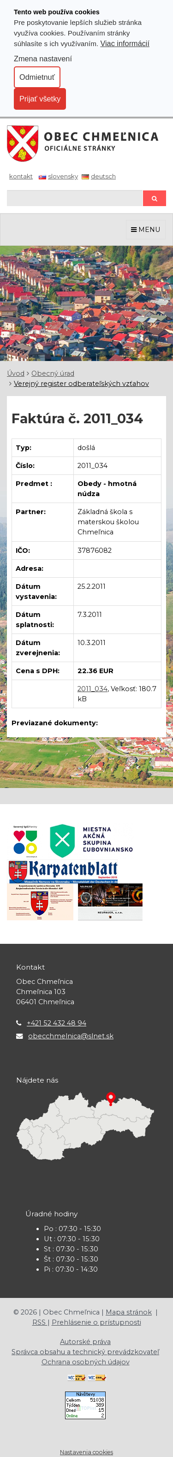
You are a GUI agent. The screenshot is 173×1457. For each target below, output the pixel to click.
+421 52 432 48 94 (56, 1023)
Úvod (15, 373)
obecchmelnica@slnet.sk (70, 1036)
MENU (146, 229)
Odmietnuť (37, 77)
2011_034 (92, 689)
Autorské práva (85, 1342)
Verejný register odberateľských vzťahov (81, 383)
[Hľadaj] (75, 198)
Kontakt (21, 176)
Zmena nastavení (43, 58)
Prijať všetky (39, 99)
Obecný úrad (52, 373)
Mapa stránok (129, 1312)
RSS (40, 1322)
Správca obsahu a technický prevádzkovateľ (85, 1352)
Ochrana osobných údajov (86, 1362)
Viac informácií (124, 43)
